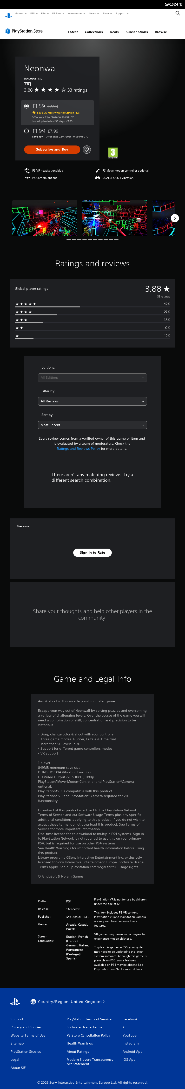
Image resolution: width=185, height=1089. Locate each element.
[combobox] (92, 373)
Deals (114, 27)
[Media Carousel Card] (44, 213)
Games (19, 13)
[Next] (175, 214)
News (92, 13)
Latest (73, 27)
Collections (94, 27)
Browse (161, 27)
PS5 (32, 13)
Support (120, 13)
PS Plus (56, 13)
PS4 (43, 13)
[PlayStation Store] (25, 26)
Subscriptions (137, 27)
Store (105, 13)
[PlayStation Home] (8, 13)
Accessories (75, 13)
